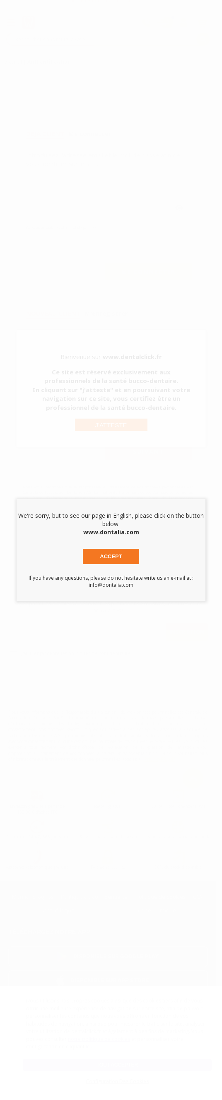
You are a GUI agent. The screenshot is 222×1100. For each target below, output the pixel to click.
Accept (111, 556)
